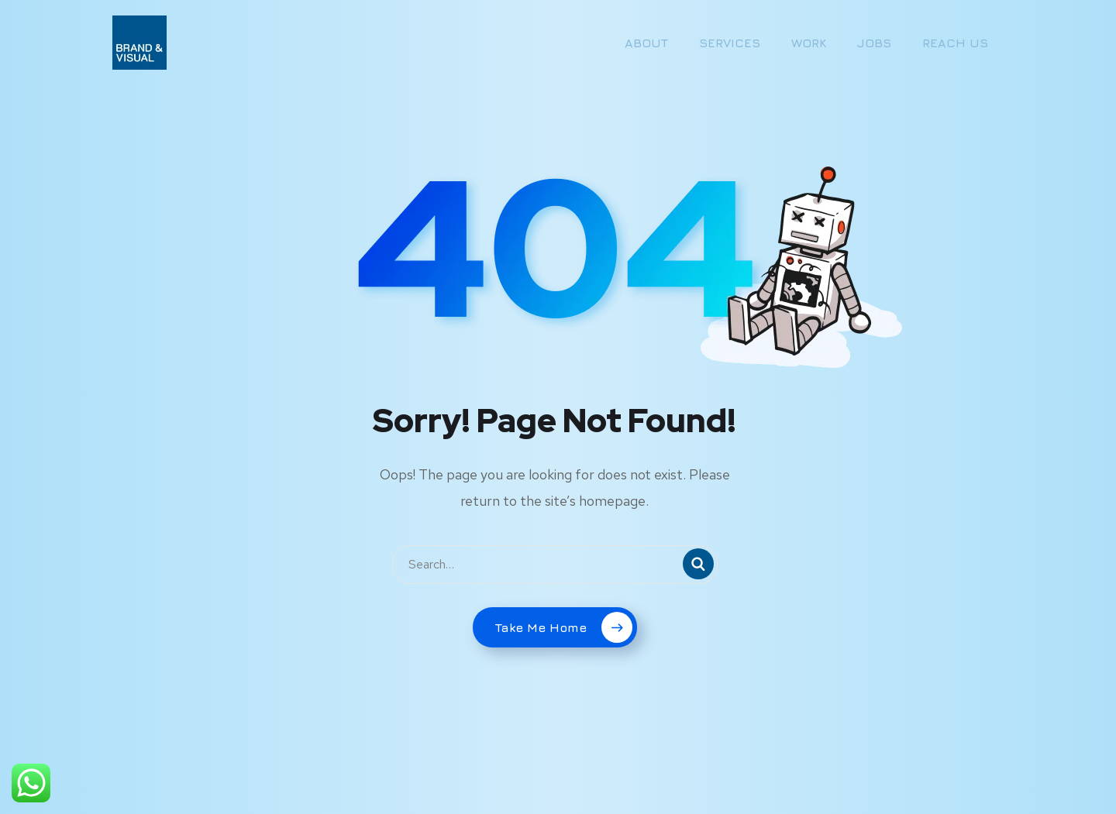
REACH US (955, 43)
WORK (808, 43)
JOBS (874, 43)
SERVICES (729, 43)
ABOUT (646, 43)
